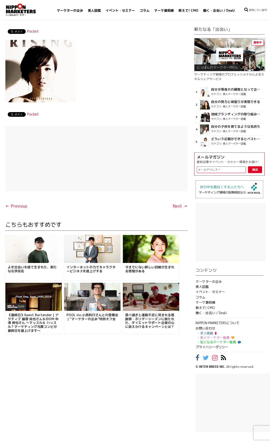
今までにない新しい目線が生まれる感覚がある (149, 269)
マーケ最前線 (164, 10)
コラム (145, 10)
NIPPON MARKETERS (25, 10)
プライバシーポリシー (212, 347)
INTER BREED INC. (212, 367)
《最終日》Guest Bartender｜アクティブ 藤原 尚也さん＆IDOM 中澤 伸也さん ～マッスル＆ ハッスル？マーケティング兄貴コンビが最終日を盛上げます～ (33, 323)
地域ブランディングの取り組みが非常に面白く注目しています (236, 114)
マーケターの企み (70, 10)
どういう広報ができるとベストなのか (236, 139)
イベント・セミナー (120, 10)
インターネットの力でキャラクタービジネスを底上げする (91, 269)
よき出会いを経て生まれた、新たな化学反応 (32, 269)
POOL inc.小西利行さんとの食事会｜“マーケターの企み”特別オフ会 (92, 317)
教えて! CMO (188, 10)
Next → (180, 206)
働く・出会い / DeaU (219, 10)
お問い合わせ (205, 328)
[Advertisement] (96, 158)
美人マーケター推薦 (217, 337)
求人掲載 (208, 333)
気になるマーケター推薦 (220, 342)
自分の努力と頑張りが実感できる (235, 101)
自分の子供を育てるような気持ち (235, 126)
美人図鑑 (94, 10)
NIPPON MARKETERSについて (217, 323)
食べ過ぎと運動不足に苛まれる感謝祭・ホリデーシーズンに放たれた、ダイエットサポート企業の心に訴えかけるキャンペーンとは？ (149, 321)
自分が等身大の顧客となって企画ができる (236, 89)
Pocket (33, 31)
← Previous (16, 206)
